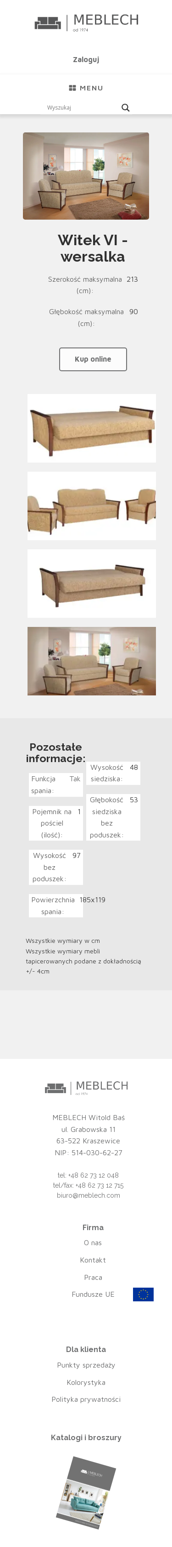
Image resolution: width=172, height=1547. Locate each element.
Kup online (93, 359)
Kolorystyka (86, 1382)
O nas (93, 1242)
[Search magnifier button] (125, 107)
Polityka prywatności (86, 1399)
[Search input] (82, 107)
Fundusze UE (93, 1294)
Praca (93, 1277)
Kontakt (93, 1260)
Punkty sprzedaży (86, 1365)
